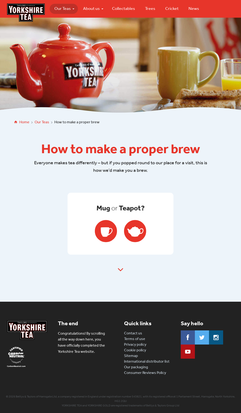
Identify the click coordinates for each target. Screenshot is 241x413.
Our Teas (62, 8)
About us (91, 8)
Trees (150, 8)
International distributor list (146, 361)
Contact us (133, 333)
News (194, 8)
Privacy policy (135, 344)
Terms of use (134, 339)
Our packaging (136, 367)
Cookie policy (135, 350)
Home (24, 122)
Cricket (172, 8)
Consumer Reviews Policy (145, 372)
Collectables (123, 8)
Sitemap (131, 355)
